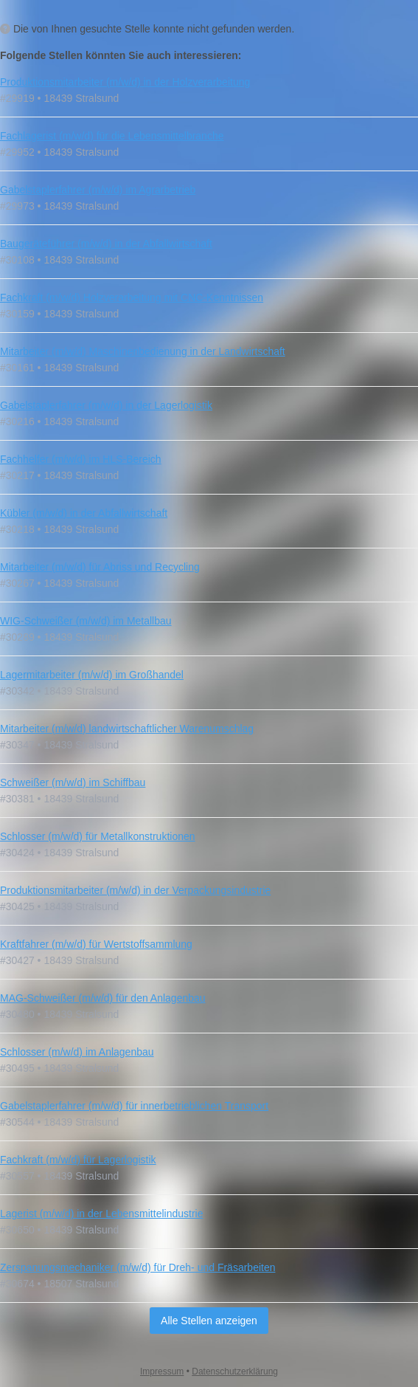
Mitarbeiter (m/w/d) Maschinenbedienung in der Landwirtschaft (142, 351)
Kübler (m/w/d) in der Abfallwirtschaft (83, 513)
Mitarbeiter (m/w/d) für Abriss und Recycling (100, 567)
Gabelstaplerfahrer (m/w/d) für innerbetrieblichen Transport (134, 1106)
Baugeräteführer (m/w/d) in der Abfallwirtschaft (106, 243)
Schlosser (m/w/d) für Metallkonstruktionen (97, 836)
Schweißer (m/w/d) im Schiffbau (72, 782)
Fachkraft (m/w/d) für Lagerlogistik (78, 1160)
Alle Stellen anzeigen (209, 1320)
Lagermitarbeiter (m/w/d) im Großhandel (92, 675)
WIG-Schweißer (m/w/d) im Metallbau (86, 621)
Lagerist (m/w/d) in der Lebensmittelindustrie (101, 1213)
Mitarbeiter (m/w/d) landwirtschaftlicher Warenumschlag (127, 728)
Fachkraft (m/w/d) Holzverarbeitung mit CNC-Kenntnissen (131, 297)
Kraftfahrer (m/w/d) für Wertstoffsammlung (96, 944)
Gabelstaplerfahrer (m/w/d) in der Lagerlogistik (106, 405)
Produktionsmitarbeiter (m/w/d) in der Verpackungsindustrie (135, 890)
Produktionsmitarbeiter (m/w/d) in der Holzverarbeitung (125, 82)
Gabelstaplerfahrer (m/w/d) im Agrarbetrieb (97, 190)
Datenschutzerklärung (235, 1371)
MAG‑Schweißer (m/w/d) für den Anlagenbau (103, 998)
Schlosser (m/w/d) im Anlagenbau (77, 1052)
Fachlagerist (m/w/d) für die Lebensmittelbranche (111, 136)
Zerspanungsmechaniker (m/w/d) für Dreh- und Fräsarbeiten (138, 1267)
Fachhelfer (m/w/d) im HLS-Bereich (80, 459)
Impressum (162, 1371)
